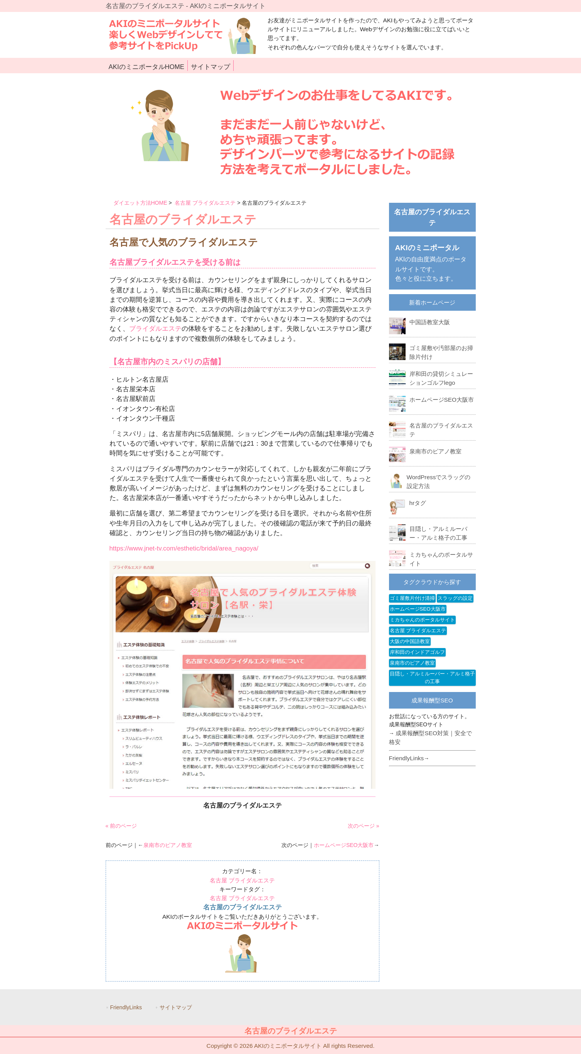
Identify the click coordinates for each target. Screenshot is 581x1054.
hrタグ (417, 503)
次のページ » (363, 826)
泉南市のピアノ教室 (167, 845)
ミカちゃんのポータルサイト (422, 620)
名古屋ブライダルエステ (151, 262)
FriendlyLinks (406, 758)
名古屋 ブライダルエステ (205, 203)
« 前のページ (121, 826)
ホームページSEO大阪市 (344, 845)
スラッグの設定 (455, 598)
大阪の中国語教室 (410, 641)
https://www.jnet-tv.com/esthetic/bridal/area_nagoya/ (184, 548)
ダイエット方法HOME (140, 203)
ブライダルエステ (155, 328)
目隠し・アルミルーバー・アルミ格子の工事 (432, 677)
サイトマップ (176, 1007)
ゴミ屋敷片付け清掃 (412, 598)
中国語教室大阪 (429, 322)
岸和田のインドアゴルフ (417, 652)
